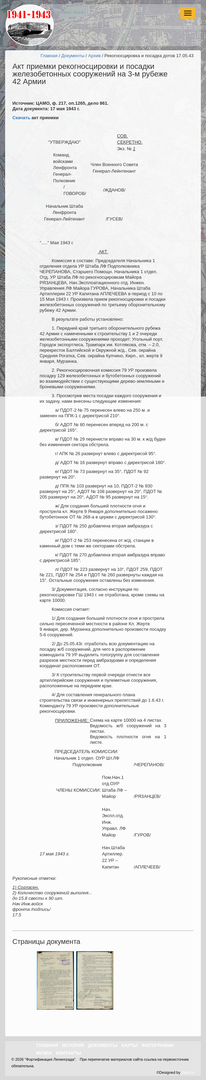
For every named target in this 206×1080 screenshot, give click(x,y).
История (73, 1045)
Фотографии (158, 1045)
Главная (49, 55)
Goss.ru (188, 1072)
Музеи (44, 1053)
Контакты (68, 1053)
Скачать (21, 117)
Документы (72, 55)
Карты (130, 1045)
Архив (94, 55)
